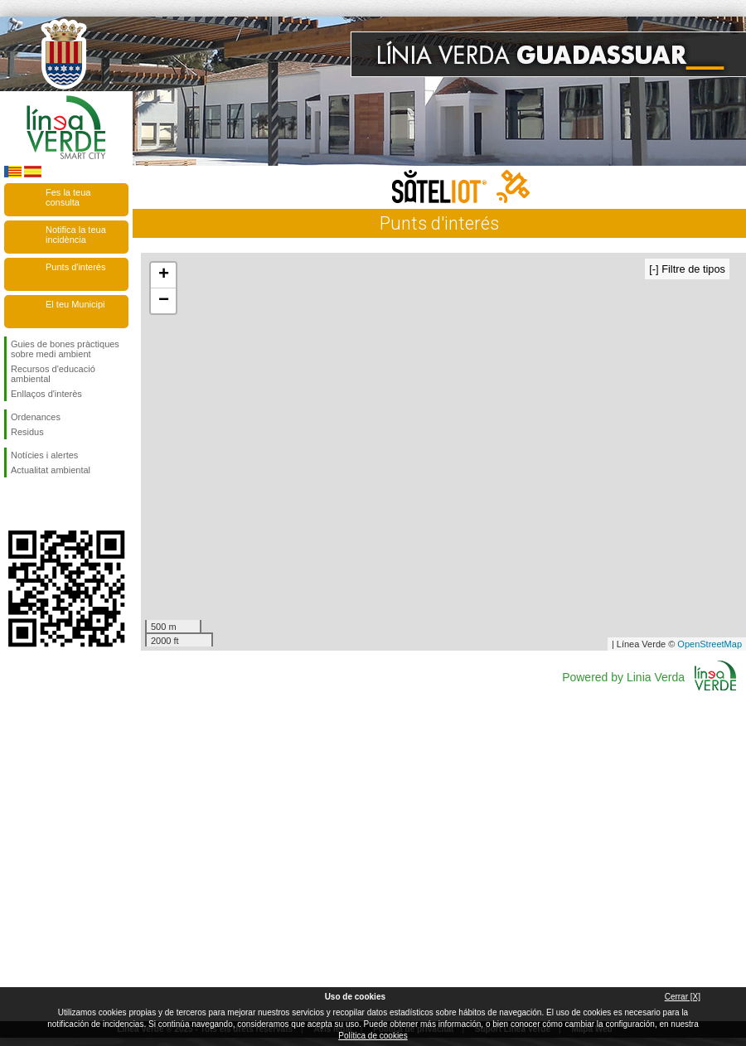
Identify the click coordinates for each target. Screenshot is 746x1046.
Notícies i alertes (44, 455)
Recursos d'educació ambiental (53, 374)
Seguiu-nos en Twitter (41, 504)
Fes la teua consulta (68, 197)
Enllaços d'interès (46, 394)
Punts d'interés (75, 267)
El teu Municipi (75, 304)
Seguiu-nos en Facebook (14, 504)
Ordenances (36, 417)
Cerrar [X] (682, 996)
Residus (27, 432)
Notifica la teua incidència (76, 235)
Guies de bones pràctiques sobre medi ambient (65, 349)
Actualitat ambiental (50, 470)
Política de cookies (372, 1035)
